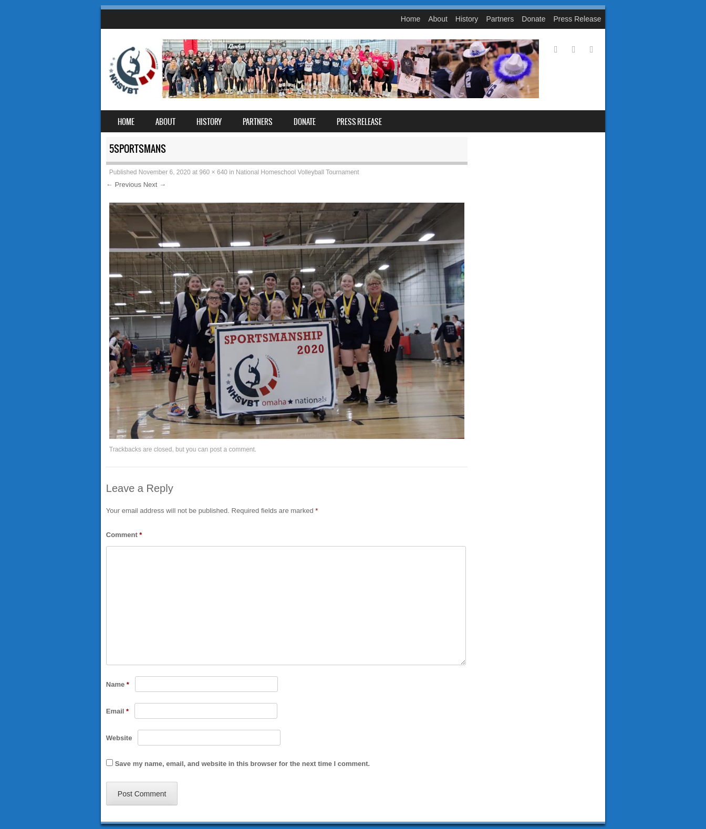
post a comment (232, 449)
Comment (124, 535)
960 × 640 (213, 172)
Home (410, 19)
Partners (500, 19)
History (467, 19)
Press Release (577, 19)
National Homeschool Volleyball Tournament (297, 172)
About (438, 19)
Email (117, 711)
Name (117, 684)
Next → (154, 184)
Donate (533, 19)
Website (119, 738)
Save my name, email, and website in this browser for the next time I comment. (242, 764)
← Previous (123, 184)
